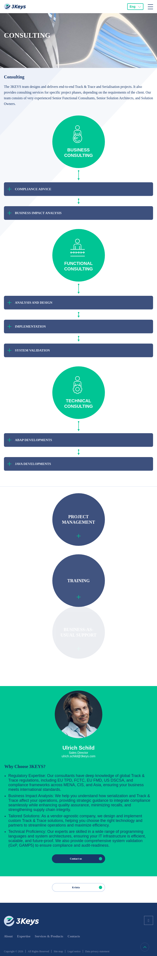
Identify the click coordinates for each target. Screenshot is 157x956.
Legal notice (74, 951)
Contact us (87, 859)
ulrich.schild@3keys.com (78, 756)
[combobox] (135, 6)
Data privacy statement (97, 951)
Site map (58, 951)
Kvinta (88, 887)
